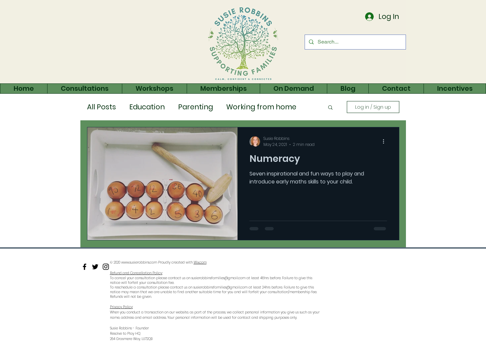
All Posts (101, 107)
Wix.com (200, 262)
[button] (330, 107)
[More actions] (386, 142)
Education (147, 107)
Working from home (261, 107)
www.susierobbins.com (139, 262)
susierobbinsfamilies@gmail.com (218, 278)
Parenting (195, 107)
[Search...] (355, 42)
